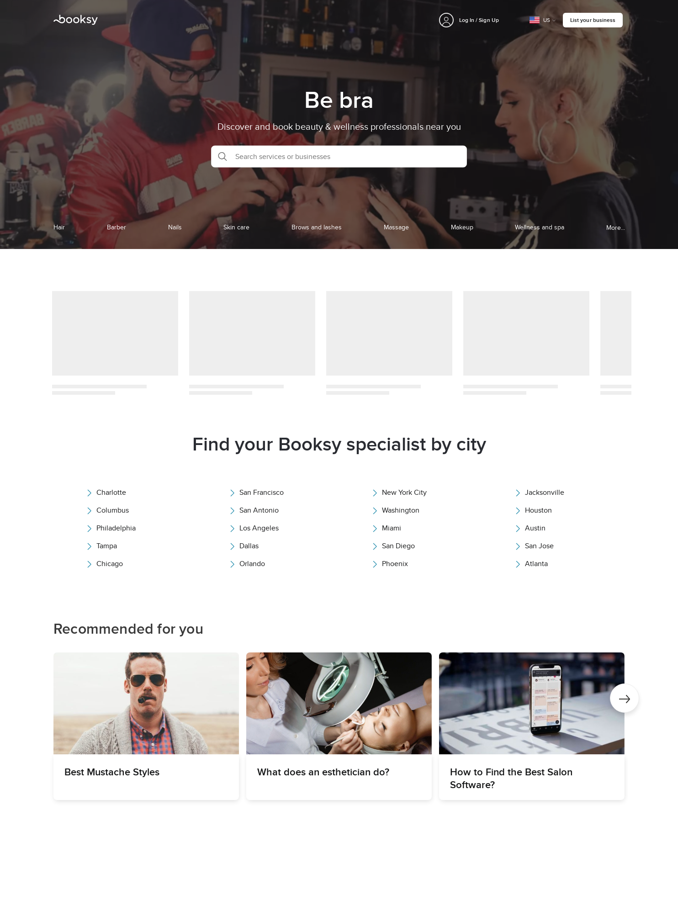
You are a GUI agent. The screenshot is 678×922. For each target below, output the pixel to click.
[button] (339, 156)
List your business (592, 20)
